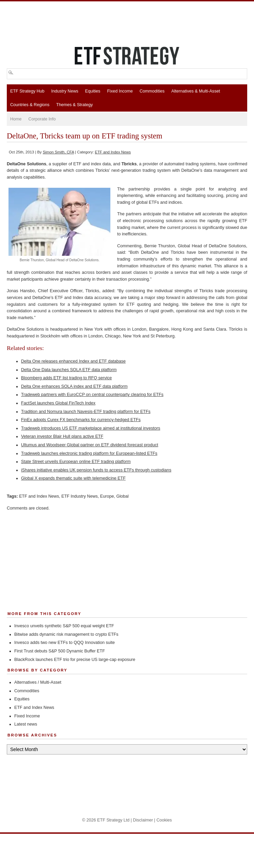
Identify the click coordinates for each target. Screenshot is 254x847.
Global (122, 496)
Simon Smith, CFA (58, 152)
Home (16, 119)
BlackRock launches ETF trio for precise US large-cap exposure (74, 659)
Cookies (164, 820)
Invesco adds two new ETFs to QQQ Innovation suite (64, 642)
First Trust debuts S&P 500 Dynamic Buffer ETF (59, 651)
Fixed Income (120, 91)
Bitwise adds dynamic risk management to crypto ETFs (66, 634)
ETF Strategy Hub (27, 91)
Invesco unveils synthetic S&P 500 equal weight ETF (64, 626)
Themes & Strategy (74, 104)
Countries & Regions (30, 104)
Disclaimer (143, 820)
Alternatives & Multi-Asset (195, 91)
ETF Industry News (79, 496)
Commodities (152, 91)
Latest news (25, 724)
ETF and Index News (113, 152)
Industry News (64, 91)
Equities (93, 91)
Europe (107, 496)
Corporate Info (42, 119)
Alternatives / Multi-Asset (37, 682)
